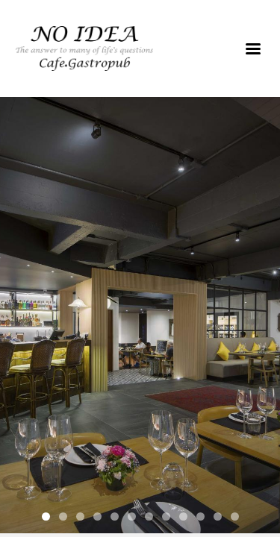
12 (235, 516)
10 (200, 516)
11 (218, 516)
